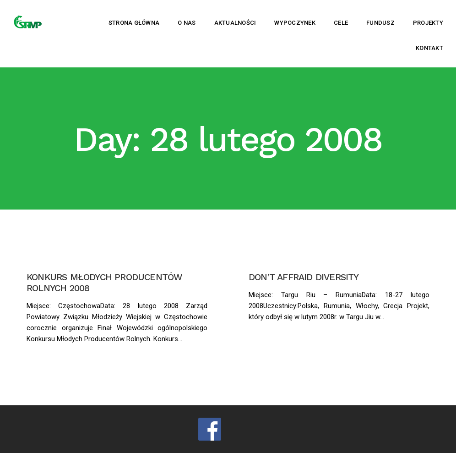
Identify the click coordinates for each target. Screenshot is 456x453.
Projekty (428, 22)
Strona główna (134, 22)
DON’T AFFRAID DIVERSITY (304, 276)
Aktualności (235, 22)
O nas (186, 22)
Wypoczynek (294, 22)
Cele (341, 22)
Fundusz (380, 22)
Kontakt (429, 47)
